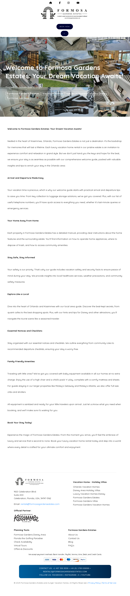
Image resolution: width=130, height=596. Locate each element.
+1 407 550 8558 (60, 568)
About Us (73, 534)
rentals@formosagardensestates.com (40, 504)
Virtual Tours (20, 545)
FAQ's (71, 545)
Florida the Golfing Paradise (28, 538)
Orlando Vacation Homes (86, 487)
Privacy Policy (94, 583)
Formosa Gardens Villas (85, 501)
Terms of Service (109, 583)
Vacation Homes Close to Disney (86, 93)
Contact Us (73, 538)
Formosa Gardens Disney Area (30, 534)
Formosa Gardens (18, 98)
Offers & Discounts (23, 549)
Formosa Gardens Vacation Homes (91, 504)
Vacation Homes (53, 93)
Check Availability (23, 542)
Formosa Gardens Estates (23, 93)
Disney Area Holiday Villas (86, 490)
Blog (70, 542)
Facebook (57, 575)
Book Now (65, 27)
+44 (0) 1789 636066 (79, 568)
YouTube (86, 575)
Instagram (70, 575)
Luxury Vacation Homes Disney (89, 494)
